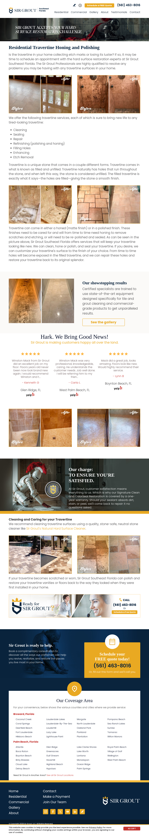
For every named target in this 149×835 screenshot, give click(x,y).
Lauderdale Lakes (55, 719)
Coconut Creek (23, 719)
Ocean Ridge (83, 764)
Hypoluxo (51, 768)
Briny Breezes (22, 759)
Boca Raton (22, 751)
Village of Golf (114, 751)
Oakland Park (84, 727)
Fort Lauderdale (24, 732)
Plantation (82, 736)
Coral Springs (23, 723)
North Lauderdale (86, 723)
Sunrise (111, 727)
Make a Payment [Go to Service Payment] (56, 796)
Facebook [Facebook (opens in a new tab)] (53, 811)
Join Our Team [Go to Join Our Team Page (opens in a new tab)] (54, 802)
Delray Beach (23, 768)
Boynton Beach (24, 755)
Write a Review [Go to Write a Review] (74, 5)
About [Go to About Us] (104, 12)
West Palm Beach (116, 759)
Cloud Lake (21, 764)
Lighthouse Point (54, 736)
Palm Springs (83, 768)
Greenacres (52, 751)
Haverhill (50, 759)
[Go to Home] (30, 10)
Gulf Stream (52, 755)
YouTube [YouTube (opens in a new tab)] (67, 811)
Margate (81, 719)
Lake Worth (82, 751)
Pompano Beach (116, 719)
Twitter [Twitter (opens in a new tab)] (60, 811)
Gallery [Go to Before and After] (93, 12)
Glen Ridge (52, 747)
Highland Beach (54, 764)
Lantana (81, 755)
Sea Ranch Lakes (116, 723)
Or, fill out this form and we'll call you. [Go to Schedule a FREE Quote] (112, 672)
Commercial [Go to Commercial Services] (79, 12)
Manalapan (83, 759)
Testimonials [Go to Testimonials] (119, 12)
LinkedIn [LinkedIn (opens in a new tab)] (75, 811)
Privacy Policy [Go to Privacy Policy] (95, 827)
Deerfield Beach (24, 727)
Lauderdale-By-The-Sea (59, 723)
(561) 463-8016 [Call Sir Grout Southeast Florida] (128, 5)
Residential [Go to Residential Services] (61, 12)
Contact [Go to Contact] (135, 12)
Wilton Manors (114, 736)
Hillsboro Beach (24, 736)
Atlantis (19, 747)
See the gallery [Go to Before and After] (103, 322)
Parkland (81, 732)
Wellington (112, 755)
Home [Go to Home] (13, 791)
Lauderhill (51, 727)
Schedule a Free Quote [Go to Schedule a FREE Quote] (125, 612)
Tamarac (112, 732)
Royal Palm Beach (116, 747)
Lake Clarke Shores (87, 747)
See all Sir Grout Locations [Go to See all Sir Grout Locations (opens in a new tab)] (60, 775)
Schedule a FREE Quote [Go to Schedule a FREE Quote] (99, 5)
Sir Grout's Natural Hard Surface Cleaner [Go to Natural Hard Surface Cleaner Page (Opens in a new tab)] (55, 528)
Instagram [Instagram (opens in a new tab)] (45, 811)
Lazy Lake (51, 732)
